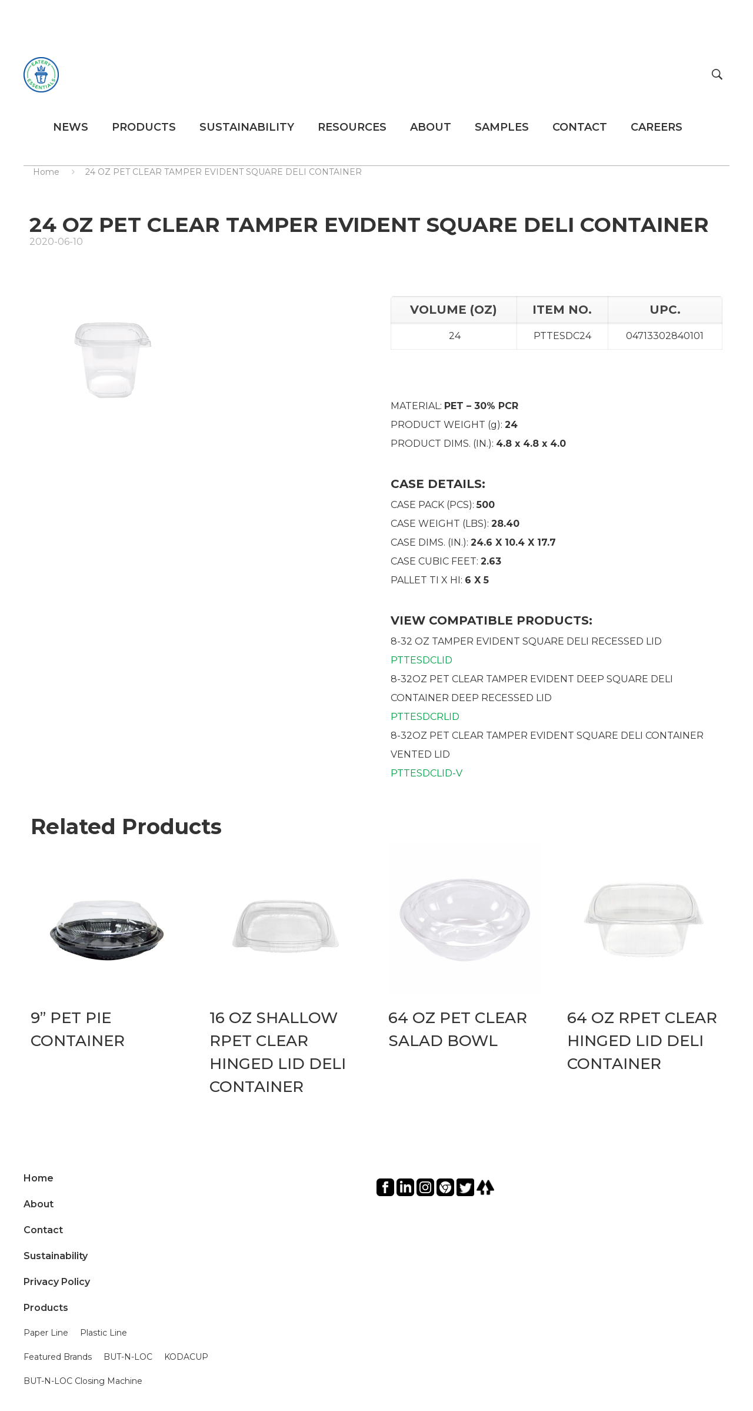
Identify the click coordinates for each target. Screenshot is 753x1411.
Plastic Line (103, 1332)
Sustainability (56, 1255)
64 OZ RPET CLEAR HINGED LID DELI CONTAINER (642, 1040)
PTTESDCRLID (425, 716)
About (39, 1204)
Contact (43, 1230)
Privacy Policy (57, 1281)
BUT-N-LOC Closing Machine (83, 1381)
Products (46, 1307)
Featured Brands (58, 1357)
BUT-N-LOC (128, 1357)
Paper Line (46, 1332)
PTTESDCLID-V (426, 773)
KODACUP (186, 1357)
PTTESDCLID (421, 660)
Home (46, 172)
